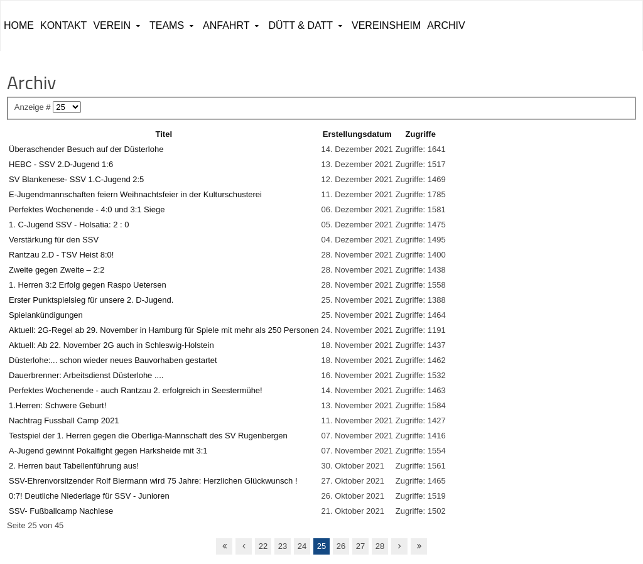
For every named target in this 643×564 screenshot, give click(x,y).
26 (341, 546)
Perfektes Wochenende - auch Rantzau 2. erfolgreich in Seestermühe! (135, 390)
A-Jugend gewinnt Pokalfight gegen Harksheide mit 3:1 (108, 450)
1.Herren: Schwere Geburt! (57, 405)
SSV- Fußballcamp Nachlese (61, 511)
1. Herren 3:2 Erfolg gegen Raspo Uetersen (87, 285)
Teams (166, 25)
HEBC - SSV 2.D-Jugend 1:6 (61, 164)
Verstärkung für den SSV (54, 239)
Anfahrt (226, 25)
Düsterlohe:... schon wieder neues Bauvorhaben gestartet (113, 360)
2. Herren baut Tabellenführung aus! (74, 465)
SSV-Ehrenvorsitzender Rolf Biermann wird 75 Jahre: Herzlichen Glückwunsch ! (153, 480)
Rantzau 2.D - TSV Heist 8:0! (61, 254)
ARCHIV (446, 25)
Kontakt (63, 25)
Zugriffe (421, 134)
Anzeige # (33, 107)
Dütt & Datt (300, 25)
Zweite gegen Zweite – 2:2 (56, 269)
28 (380, 546)
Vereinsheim (386, 25)
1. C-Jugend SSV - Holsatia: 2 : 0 (69, 224)
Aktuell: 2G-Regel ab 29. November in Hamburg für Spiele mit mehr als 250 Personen (164, 330)
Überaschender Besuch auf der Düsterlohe (86, 149)
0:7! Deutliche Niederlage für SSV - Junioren (89, 496)
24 (302, 546)
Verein (112, 25)
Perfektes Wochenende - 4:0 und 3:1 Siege (87, 209)
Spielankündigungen (46, 315)
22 (263, 546)
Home (19, 25)
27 (360, 546)
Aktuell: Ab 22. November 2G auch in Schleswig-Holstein (111, 345)
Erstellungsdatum (357, 134)
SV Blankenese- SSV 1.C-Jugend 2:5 (76, 179)
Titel (164, 134)
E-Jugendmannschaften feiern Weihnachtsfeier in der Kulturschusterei (135, 194)
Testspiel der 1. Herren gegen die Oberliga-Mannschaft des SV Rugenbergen (148, 435)
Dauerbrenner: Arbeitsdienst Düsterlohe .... (86, 375)
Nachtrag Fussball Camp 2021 (64, 420)
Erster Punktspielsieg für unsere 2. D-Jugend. (91, 300)
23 (282, 546)
